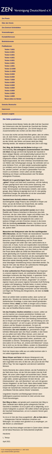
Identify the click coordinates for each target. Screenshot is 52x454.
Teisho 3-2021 (10, 60)
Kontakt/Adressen (8, 37)
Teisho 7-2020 (10, 79)
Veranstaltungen (8, 32)
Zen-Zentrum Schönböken (11, 27)
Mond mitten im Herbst (13, 99)
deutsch (5, 114)
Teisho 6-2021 (10, 52)
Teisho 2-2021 (10, 63)
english (11, 114)
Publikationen (7, 46)
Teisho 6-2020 (10, 82)
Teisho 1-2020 (10, 96)
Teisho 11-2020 (10, 71)
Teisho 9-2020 (10, 74)
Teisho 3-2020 (10, 90)
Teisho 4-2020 (10, 88)
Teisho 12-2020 (10, 69)
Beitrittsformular (8, 41)
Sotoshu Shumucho (9, 104)
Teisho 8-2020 (10, 77)
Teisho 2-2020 (10, 93)
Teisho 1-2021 (10, 66)
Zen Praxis (6, 18)
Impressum (6, 109)
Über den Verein (7, 23)
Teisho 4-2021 (10, 57)
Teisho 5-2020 (10, 85)
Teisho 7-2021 (10, 49)
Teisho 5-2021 (10, 55)
